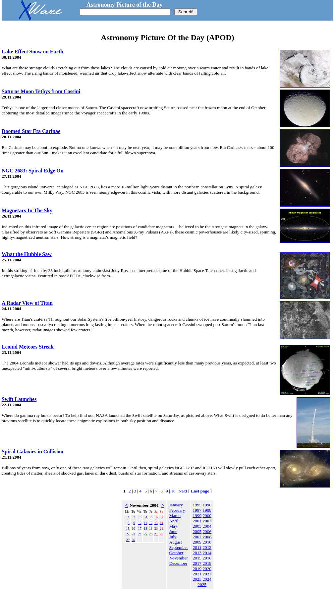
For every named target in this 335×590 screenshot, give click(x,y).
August (175, 542)
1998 (206, 510)
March (175, 515)
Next (183, 491)
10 (173, 491)
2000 (206, 515)
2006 (206, 531)
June (173, 531)
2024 (206, 579)
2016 (206, 558)
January (176, 504)
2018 (206, 563)
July (172, 536)
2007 (197, 536)
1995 (197, 504)
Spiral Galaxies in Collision (32, 451)
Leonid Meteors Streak (28, 347)
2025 (201, 584)
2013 (197, 552)
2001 (197, 520)
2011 (197, 547)
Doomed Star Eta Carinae (31, 131)
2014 (206, 552)
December (178, 563)
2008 (206, 536)
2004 (206, 526)
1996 (206, 504)
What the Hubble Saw (27, 254)
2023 (197, 579)
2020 (206, 568)
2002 (206, 520)
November (178, 558)
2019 (197, 568)
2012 (206, 547)
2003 (197, 526)
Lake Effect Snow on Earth (32, 51)
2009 (197, 542)
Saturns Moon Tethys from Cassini (41, 91)
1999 (197, 515)
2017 (197, 563)
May (173, 526)
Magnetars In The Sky (27, 210)
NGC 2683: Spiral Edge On (33, 170)
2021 (197, 573)
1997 (197, 510)
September (178, 547)
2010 (206, 542)
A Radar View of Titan (27, 303)
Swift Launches (19, 399)
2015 (197, 558)
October (176, 552)
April (173, 520)
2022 (206, 573)
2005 (197, 531)
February (177, 510)
